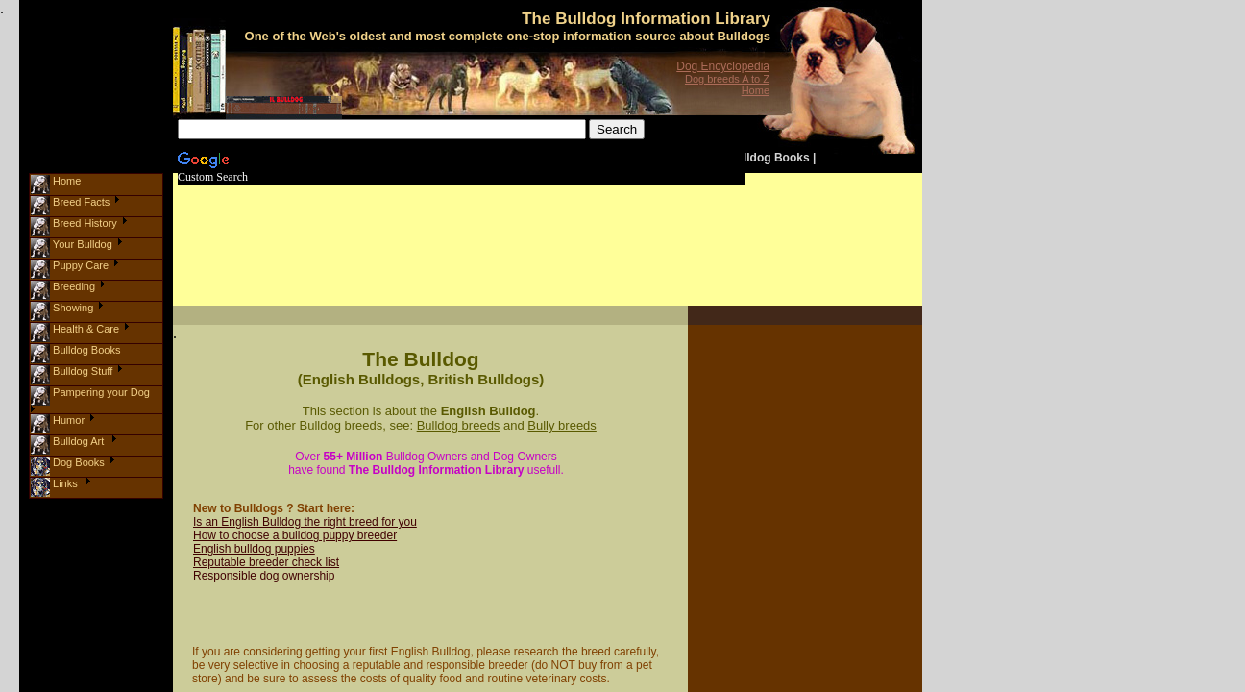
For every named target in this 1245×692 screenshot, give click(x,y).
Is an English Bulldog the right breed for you (305, 522)
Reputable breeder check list (266, 562)
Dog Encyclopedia (722, 66)
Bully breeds (562, 425)
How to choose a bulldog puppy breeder (295, 535)
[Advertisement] (536, 227)
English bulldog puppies (254, 549)
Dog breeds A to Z (727, 79)
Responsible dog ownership (263, 575)
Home (755, 90)
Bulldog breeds (458, 425)
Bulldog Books (769, 157)
